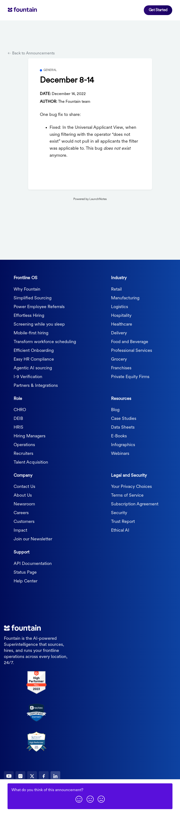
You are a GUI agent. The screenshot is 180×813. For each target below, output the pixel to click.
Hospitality (121, 315)
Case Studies (123, 418)
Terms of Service (127, 495)
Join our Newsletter (33, 539)
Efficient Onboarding (34, 350)
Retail (116, 289)
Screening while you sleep (39, 324)
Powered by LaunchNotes (90, 199)
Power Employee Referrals (39, 307)
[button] (79, 799)
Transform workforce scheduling (45, 342)
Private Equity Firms (130, 377)
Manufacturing (125, 298)
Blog (115, 410)
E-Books (119, 436)
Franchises (121, 368)
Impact (20, 530)
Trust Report (123, 521)
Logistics (119, 307)
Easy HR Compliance (34, 359)
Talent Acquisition (31, 462)
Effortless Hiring (29, 315)
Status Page (25, 572)
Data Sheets (123, 427)
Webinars (120, 453)
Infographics (123, 445)
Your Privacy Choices (131, 486)
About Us (23, 495)
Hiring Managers (29, 436)
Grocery (119, 359)
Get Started (158, 10)
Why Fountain (27, 289)
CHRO (20, 410)
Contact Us (24, 486)
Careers (21, 513)
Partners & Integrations (36, 385)
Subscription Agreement (134, 504)
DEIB (18, 418)
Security (119, 513)
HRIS (18, 427)
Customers (24, 521)
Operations (24, 445)
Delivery (119, 333)
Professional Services (131, 350)
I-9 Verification (28, 377)
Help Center (25, 581)
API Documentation (33, 564)
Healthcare (121, 324)
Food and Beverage (129, 342)
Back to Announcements (31, 53)
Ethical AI (120, 530)
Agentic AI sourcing (33, 368)
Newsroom (24, 504)
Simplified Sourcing (32, 298)
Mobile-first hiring (31, 333)
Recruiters (23, 453)
